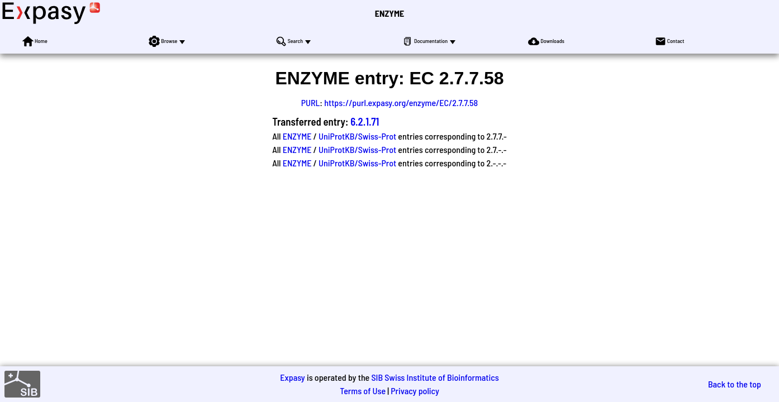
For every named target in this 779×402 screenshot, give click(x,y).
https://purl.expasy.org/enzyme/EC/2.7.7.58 (401, 102)
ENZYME (389, 13)
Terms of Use (363, 390)
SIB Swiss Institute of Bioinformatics (434, 377)
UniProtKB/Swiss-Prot (357, 136)
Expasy (292, 377)
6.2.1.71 (364, 121)
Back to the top (734, 384)
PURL (310, 102)
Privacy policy (415, 390)
